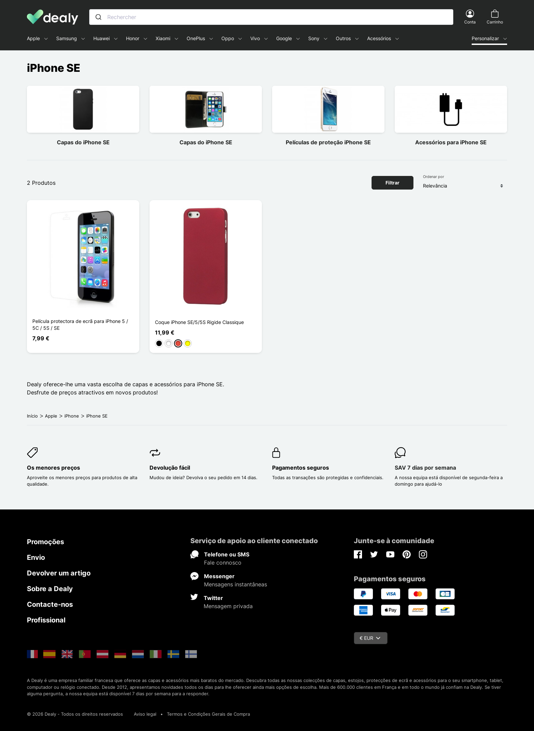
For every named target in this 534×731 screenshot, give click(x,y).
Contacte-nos (50, 604)
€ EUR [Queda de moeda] (370, 638)
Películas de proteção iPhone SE (328, 142)
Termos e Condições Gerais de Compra (208, 714)
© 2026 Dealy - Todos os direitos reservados (75, 714)
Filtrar (392, 182)
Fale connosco (222, 562)
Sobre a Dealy (50, 589)
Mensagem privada (228, 606)
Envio (36, 557)
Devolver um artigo (59, 573)
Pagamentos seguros (300, 467)
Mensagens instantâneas (235, 584)
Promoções (45, 542)
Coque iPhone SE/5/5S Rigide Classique (199, 322)
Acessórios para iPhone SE (451, 142)
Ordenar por (433, 176)
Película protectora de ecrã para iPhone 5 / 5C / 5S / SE (80, 324)
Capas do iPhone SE (83, 142)
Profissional (46, 620)
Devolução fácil (170, 467)
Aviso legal (145, 714)
